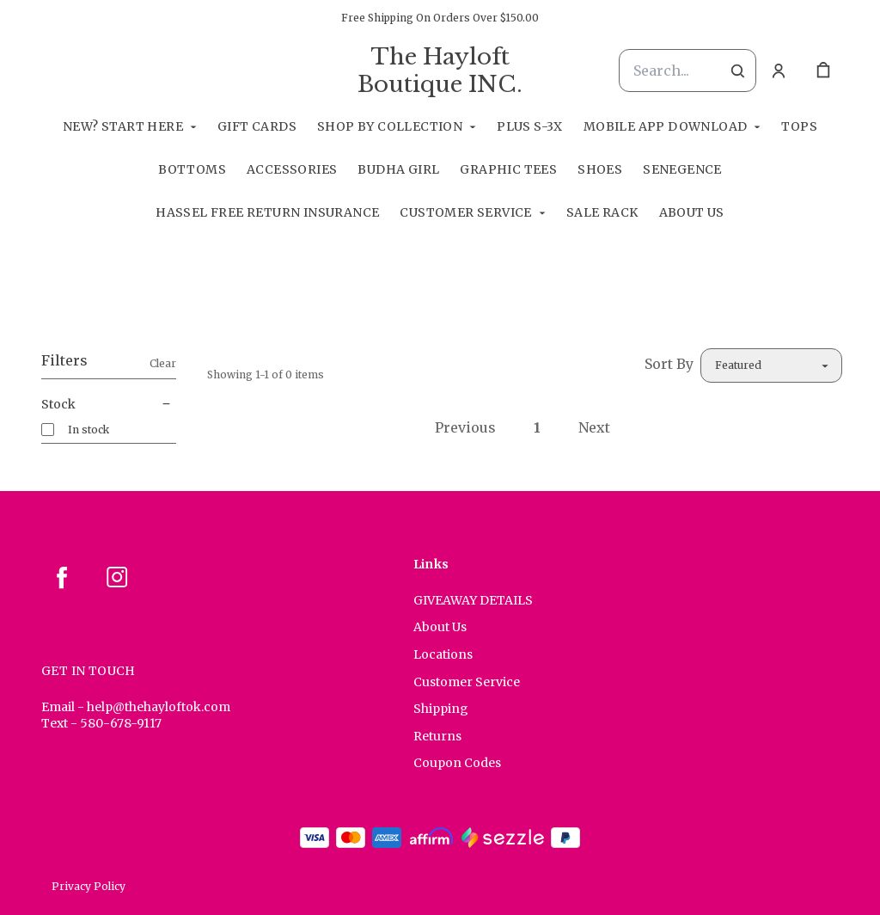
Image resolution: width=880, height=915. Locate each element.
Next (594, 427)
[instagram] (117, 577)
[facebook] (61, 577)
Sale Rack (602, 212)
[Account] (778, 70)
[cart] (823, 70)
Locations (443, 654)
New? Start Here (123, 126)
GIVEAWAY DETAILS (473, 600)
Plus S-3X (530, 126)
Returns (437, 736)
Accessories (292, 169)
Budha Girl (398, 169)
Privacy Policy (88, 886)
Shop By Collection (389, 126)
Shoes (600, 169)
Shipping (440, 708)
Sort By (669, 363)
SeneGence (682, 169)
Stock (108, 404)
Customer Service (465, 212)
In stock (88, 429)
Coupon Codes (457, 763)
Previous (465, 427)
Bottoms (192, 169)
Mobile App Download (666, 126)
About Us (691, 212)
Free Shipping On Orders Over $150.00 (440, 17)
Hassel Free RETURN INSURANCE (267, 212)
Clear (163, 363)
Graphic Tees (508, 169)
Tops (799, 126)
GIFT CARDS (256, 126)
